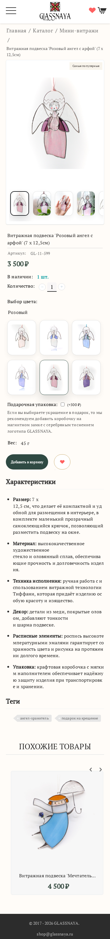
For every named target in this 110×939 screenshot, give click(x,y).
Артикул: (17, 253)
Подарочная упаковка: (32, 404)
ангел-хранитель (34, 718)
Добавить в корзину (27, 462)
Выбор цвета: (22, 301)
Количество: (21, 286)
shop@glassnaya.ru (55, 934)
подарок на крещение (80, 718)
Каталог (43, 30)
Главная (16, 30)
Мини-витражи (79, 30)
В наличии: (20, 276)
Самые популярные (85, 66)
